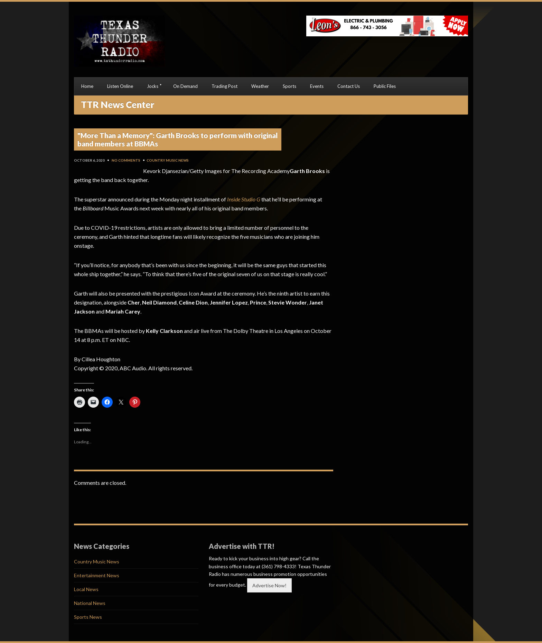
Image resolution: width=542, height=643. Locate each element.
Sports (289, 86)
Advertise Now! (269, 585)
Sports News (88, 617)
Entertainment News (96, 575)
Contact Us (348, 86)
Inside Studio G (243, 199)
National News (89, 603)
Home (87, 86)
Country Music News (168, 160)
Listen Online (120, 86)
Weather (260, 86)
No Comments (126, 160)
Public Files (385, 86)
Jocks (152, 86)
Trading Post (224, 86)
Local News (86, 589)
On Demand (185, 86)
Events (317, 86)
